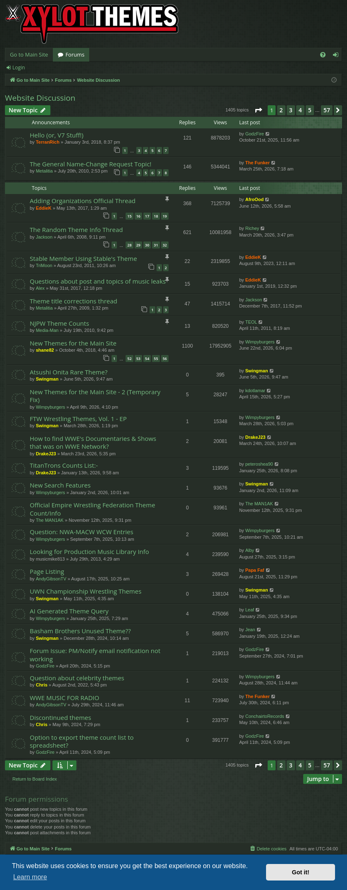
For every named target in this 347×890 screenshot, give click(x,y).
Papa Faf (254, 570)
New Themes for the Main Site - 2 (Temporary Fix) (95, 396)
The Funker (257, 162)
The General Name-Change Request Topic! (91, 164)
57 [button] (326, 110)
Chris (42, 684)
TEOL (251, 322)
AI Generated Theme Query (69, 611)
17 (147, 216)
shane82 (45, 350)
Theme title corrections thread (73, 301)
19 (165, 216)
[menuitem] (322, 55)
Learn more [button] (30, 877)
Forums (74, 54)
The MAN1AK (50, 520)
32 (165, 245)
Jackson (44, 236)
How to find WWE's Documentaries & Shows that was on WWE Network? (93, 442)
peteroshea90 (259, 464)
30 (147, 245)
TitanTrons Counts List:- (64, 465)
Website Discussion (40, 97)
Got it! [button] (300, 872)
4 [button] (300, 110)
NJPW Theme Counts (59, 323)
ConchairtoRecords (264, 716)
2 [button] (281, 110)
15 (129, 216)
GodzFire (254, 133)
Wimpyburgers (260, 341)
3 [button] (290, 110)
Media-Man (47, 330)
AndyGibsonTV (51, 578)
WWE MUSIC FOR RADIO (64, 698)
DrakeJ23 (46, 453)
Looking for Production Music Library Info (89, 551)
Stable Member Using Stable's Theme (83, 258)
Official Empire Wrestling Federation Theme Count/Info (92, 509)
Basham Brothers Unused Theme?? (80, 631)
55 (156, 358)
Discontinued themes (60, 717)
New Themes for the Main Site (73, 343)
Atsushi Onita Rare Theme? (68, 372)
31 (156, 245)
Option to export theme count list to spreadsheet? (82, 741)
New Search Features (60, 485)
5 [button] (309, 110)
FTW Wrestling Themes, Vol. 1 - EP (78, 418)
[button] (258, 110)
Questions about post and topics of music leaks (98, 281)
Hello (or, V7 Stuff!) (56, 135)
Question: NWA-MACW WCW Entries (81, 532)
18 (156, 216)
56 (165, 358)
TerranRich (47, 142)
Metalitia (44, 170)
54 (147, 358)
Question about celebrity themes (77, 678)
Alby (249, 550)
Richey (252, 228)
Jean (250, 629)
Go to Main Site (29, 54)
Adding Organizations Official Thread (82, 200)
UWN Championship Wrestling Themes (85, 591)
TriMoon (44, 265)
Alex (40, 288)
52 (129, 358)
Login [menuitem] (337, 56)
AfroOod (254, 199)
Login (18, 67)
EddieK (44, 208)
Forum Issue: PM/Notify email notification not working (95, 654)
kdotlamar (255, 390)
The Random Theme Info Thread (76, 229)
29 (138, 245)
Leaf (249, 609)
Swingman (47, 378)
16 (138, 216)
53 (138, 358)
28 (129, 245)
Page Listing (47, 571)
